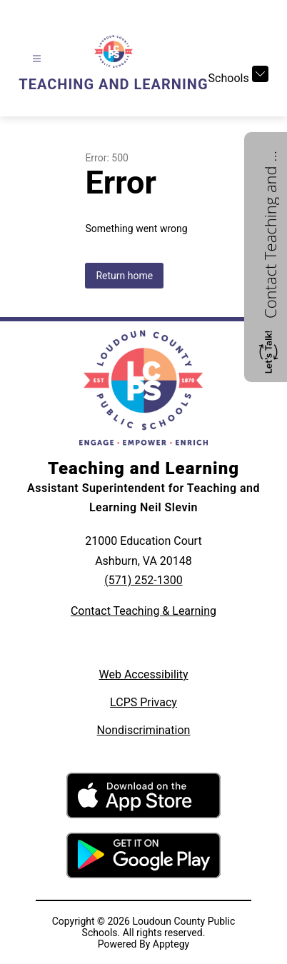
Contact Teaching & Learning (143, 611)
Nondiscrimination (144, 730)
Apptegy (171, 944)
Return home (124, 275)
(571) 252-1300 (143, 580)
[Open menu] (37, 59)
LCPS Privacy (143, 702)
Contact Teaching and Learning (270, 232)
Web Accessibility (143, 674)
